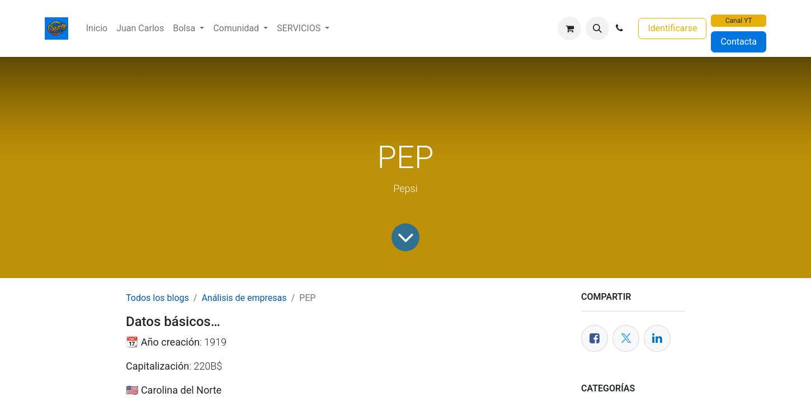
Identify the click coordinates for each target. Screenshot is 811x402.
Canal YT (738, 21)
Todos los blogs (157, 298)
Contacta (738, 41)
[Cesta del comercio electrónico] (569, 28)
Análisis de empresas (243, 298)
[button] (597, 28)
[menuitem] (97, 28)
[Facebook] (594, 338)
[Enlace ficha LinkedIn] (657, 338)
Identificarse (672, 28)
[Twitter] (625, 338)
